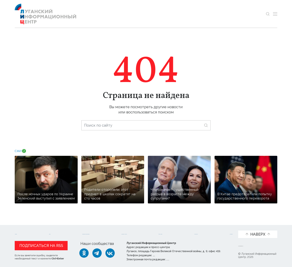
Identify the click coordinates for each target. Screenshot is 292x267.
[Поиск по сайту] (146, 125)
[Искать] (206, 125)
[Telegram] (97, 253)
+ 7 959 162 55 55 (163, 255)
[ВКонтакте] (110, 253)
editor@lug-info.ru (179, 259)
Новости (23, 228)
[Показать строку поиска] (267, 14)
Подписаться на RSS (41, 245)
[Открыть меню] (275, 14)
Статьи (42, 228)
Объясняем (222, 228)
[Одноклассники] (84, 253)
